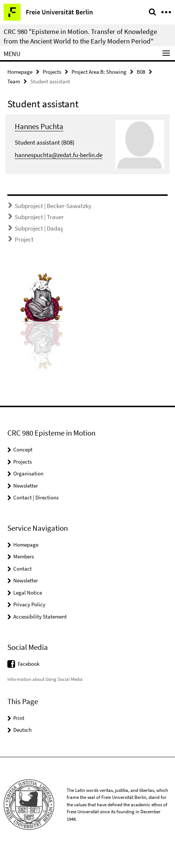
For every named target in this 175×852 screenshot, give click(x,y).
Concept (22, 449)
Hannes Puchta (39, 126)
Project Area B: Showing (98, 71)
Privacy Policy (29, 604)
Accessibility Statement (40, 616)
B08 (141, 71)
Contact (22, 568)
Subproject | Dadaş (39, 228)
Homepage (19, 71)
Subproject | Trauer (39, 217)
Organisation (28, 473)
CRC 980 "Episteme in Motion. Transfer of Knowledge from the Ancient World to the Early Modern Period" (80, 36)
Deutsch (22, 729)
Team (13, 81)
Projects (52, 71)
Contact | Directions (36, 497)
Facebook (28, 663)
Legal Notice (27, 592)
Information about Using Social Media (45, 679)
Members (23, 556)
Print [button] (18, 717)
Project (24, 239)
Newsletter (25, 485)
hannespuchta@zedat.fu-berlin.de (58, 155)
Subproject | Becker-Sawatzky (53, 206)
